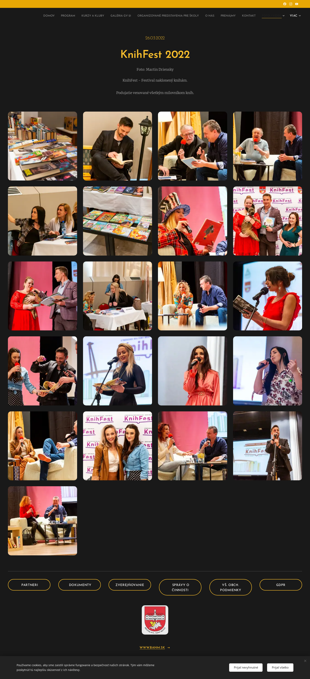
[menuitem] (23, 16)
